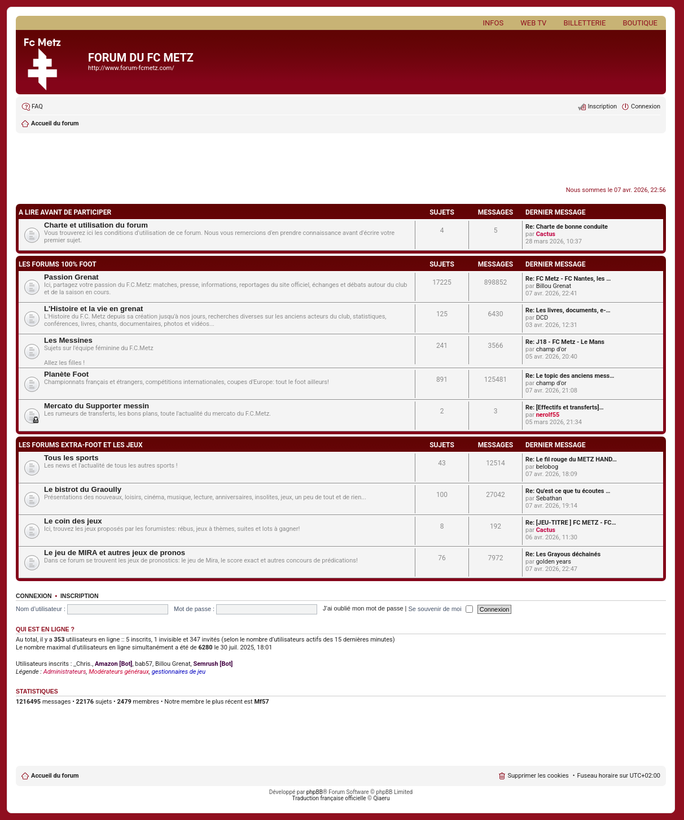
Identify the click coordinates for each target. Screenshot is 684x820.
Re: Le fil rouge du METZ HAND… (571, 459)
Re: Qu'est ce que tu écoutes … (567, 491)
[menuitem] (32, 107)
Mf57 (261, 701)
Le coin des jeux (73, 521)
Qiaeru (381, 798)
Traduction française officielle (329, 798)
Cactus (545, 234)
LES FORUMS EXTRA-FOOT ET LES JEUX (81, 445)
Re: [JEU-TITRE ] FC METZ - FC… (570, 522)
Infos (493, 23)
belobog (547, 466)
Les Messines (68, 340)
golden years (553, 561)
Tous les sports (71, 457)
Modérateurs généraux (119, 671)
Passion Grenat (71, 277)
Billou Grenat (554, 286)
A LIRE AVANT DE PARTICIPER (65, 212)
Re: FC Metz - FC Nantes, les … (568, 278)
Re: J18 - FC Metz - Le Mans (564, 342)
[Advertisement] (341, 161)
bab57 (143, 664)
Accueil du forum (54, 775)
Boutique (639, 23)
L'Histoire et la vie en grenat (93, 308)
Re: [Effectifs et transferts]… (564, 407)
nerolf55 (548, 414)
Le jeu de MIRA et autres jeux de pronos (114, 552)
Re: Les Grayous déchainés (562, 554)
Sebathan (549, 498)
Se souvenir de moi (441, 608)
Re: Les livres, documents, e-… (568, 310)
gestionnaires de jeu (178, 671)
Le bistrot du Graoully (82, 489)
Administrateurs (64, 671)
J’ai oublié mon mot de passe (363, 608)
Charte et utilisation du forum (96, 225)
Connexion (34, 595)
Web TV (533, 23)
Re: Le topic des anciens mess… (569, 376)
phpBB (314, 792)
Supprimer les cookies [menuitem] (537, 775)
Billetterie (584, 23)
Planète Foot (66, 374)
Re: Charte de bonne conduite (566, 226)
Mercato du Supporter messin (96, 406)
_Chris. (82, 664)
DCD (542, 317)
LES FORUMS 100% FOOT (58, 264)
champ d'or (551, 349)
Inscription (79, 595)
